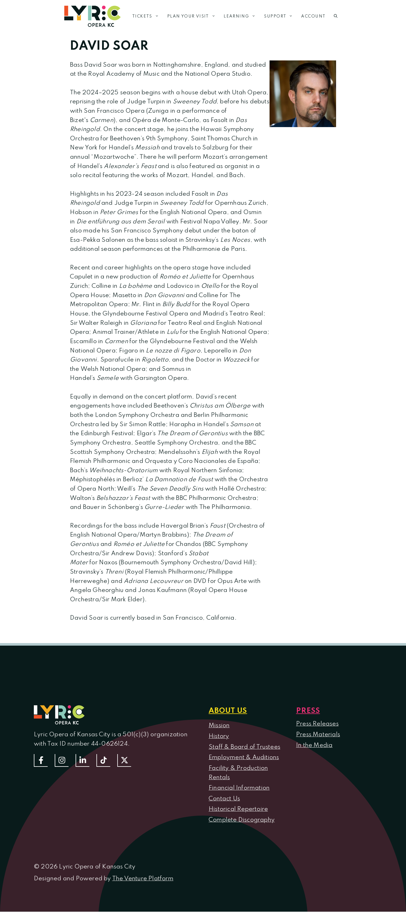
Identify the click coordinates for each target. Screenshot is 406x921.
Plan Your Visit (193, 16)
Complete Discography (242, 820)
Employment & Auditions (244, 757)
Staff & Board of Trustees (244, 747)
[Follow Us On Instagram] (62, 760)
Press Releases (317, 724)
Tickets (147, 16)
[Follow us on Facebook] (41, 760)
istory (221, 736)
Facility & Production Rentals (238, 773)
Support (280, 16)
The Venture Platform (142, 879)
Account (313, 16)
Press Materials (318, 734)
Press (308, 711)
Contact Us (224, 799)
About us (228, 711)
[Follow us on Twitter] (124, 760)
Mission (219, 725)
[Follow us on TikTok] (103, 760)
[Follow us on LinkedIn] (82, 760)
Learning (242, 16)
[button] (336, 16)
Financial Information (239, 788)
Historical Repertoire (238, 809)
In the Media (314, 745)
